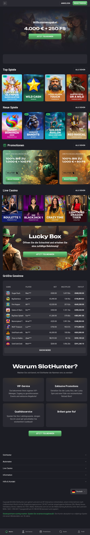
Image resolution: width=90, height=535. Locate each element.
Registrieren (80, 3)
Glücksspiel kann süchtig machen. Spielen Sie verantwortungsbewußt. (28, 514)
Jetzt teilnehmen (45, 36)
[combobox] (78, 491)
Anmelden (65, 3)
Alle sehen (80, 70)
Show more (45, 350)
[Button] (5, 3)
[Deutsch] (78, 491)
